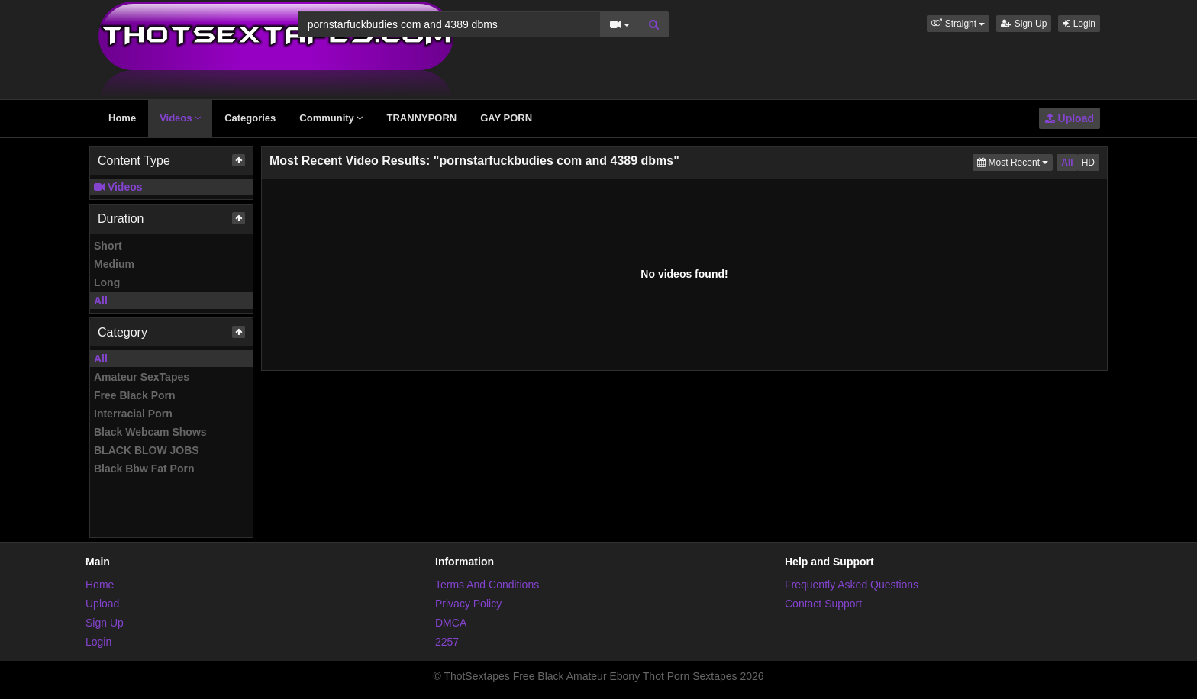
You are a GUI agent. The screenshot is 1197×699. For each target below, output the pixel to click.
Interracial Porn (133, 413)
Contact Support (823, 604)
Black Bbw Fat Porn (144, 468)
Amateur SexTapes (141, 377)
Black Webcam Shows (150, 432)
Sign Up (1024, 23)
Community (331, 118)
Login (1079, 23)
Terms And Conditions (487, 584)
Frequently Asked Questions (851, 584)
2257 (447, 642)
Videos (180, 118)
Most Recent (1015, 161)
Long (107, 282)
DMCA (450, 623)
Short (108, 246)
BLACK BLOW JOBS (146, 450)
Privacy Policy (468, 604)
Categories (250, 118)
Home (122, 118)
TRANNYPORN (421, 118)
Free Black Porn (135, 395)
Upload (1069, 118)
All (101, 301)
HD (1088, 162)
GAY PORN (506, 118)
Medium (114, 264)
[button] (958, 23)
